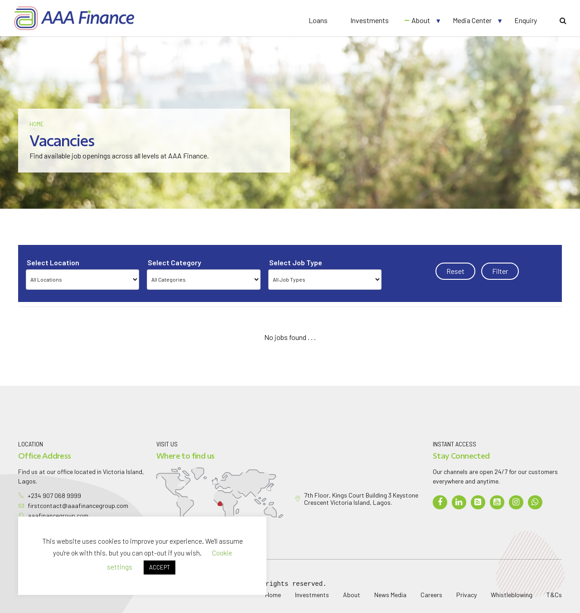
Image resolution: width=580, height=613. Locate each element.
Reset (455, 271)
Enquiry (525, 20)
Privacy (466, 595)
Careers (431, 595)
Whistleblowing (511, 595)
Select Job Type (295, 262)
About (420, 20)
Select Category (174, 262)
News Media (390, 595)
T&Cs (554, 595)
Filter (500, 271)
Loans (318, 20)
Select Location (53, 262)
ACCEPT (159, 567)
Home (36, 124)
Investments (369, 20)
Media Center (472, 20)
